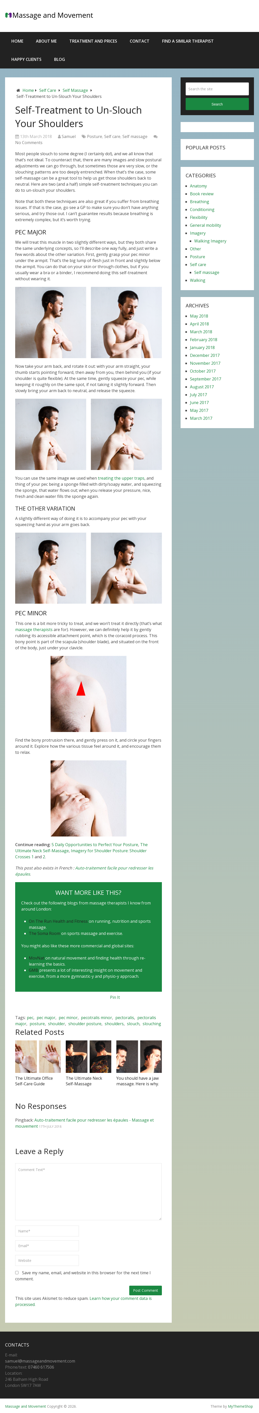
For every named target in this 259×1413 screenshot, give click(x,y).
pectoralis (124, 1017)
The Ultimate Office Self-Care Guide (33, 1081)
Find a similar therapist (188, 41)
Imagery (198, 233)
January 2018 (202, 347)
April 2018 (199, 324)
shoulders (114, 1023)
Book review (201, 194)
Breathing (199, 201)
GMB (33, 970)
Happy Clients (26, 59)
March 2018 (201, 332)
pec (30, 1017)
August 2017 (202, 387)
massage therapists (34, 629)
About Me (46, 41)
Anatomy (198, 186)
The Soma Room (44, 933)
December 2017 (205, 355)
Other (195, 249)
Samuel (69, 136)
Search (217, 104)
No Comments (28, 142)
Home (17, 41)
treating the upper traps (121, 478)
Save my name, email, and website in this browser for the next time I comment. (83, 1276)
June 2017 (199, 402)
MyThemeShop (240, 1406)
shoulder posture (84, 1023)
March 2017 (201, 418)
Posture (94, 136)
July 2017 (198, 394)
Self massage (75, 90)
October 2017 (202, 371)
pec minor (68, 1017)
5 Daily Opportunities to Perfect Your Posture (95, 844)
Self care (47, 90)
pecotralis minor (96, 1017)
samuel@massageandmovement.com (40, 1361)
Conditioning (202, 209)
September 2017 (205, 379)
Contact (139, 41)
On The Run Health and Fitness (58, 921)
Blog (59, 59)
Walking (197, 280)
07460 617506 (41, 1367)
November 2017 (205, 363)
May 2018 (199, 316)
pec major (46, 1017)
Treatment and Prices (93, 41)
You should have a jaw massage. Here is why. (137, 1081)
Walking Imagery (210, 241)
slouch (133, 1023)
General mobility (205, 225)
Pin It (115, 997)
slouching (152, 1023)
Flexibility (198, 217)
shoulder (56, 1023)
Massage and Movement (25, 1406)
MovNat (36, 958)
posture (37, 1023)
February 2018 (203, 339)
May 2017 (199, 410)
